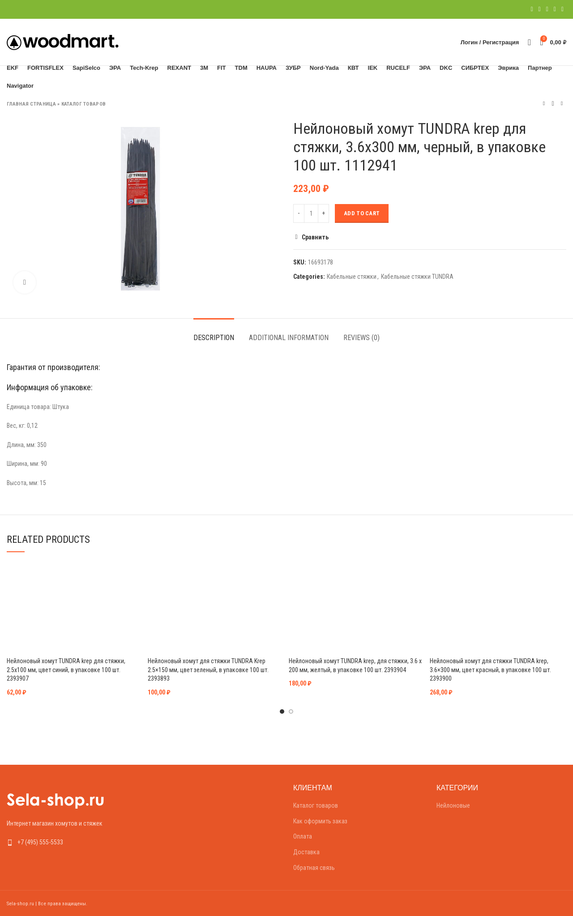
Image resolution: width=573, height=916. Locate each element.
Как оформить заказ (320, 821)
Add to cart (362, 213)
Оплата (302, 836)
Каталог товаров (83, 104)
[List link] (72, 842)
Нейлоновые (453, 805)
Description (213, 337)
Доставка (306, 852)
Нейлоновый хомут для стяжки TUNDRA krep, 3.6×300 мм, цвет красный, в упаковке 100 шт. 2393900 (490, 669)
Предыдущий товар (544, 103)
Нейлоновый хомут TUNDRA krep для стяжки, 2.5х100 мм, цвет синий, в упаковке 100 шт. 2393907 (66, 669)
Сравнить (315, 237)
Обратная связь (314, 867)
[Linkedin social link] (555, 9)
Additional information (289, 337)
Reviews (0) (361, 337)
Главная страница (31, 104)
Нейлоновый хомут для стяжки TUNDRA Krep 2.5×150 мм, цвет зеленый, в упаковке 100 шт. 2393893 (208, 669)
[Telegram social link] (562, 9)
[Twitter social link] (539, 9)
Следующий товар (562, 103)
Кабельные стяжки (351, 276)
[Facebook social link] (531, 9)
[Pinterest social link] (547, 9)
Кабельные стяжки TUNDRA (417, 276)
